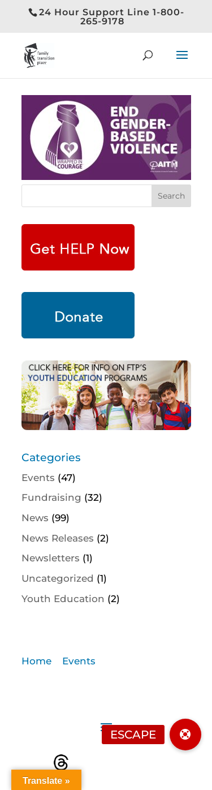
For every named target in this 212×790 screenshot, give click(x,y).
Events (38, 477)
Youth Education (63, 598)
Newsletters (50, 558)
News (35, 517)
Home (36, 661)
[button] (185, 734)
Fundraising (51, 497)
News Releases (57, 538)
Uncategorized (57, 578)
